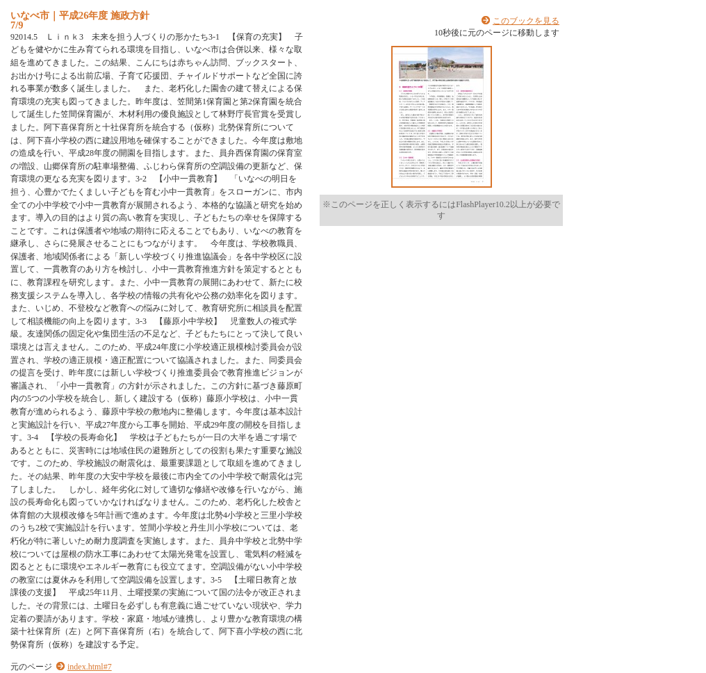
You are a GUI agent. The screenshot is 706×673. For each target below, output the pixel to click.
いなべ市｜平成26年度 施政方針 (79, 15)
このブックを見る (526, 21)
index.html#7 (89, 667)
